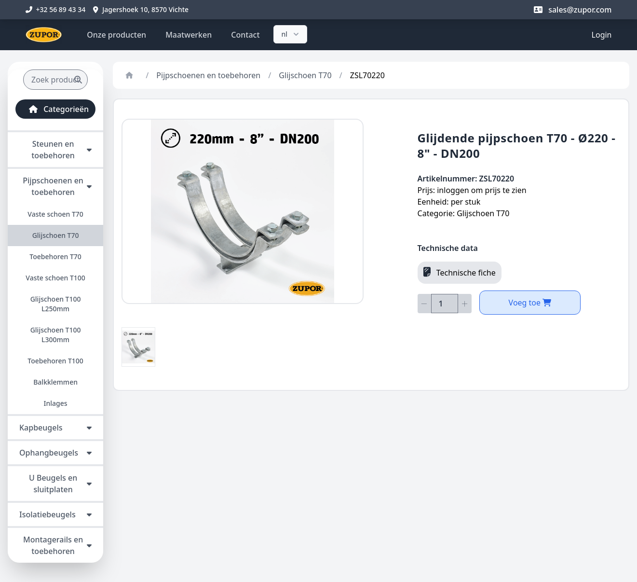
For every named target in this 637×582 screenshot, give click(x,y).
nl (291, 34)
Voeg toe (530, 302)
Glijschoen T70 (305, 75)
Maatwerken (188, 34)
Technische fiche (459, 272)
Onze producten (116, 34)
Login (602, 34)
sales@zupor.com (572, 9)
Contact (245, 34)
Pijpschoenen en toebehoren (208, 75)
